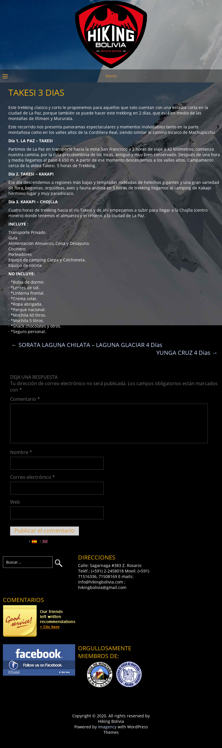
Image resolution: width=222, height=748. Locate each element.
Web (15, 502)
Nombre (21, 452)
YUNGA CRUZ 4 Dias (187, 353)
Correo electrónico (32, 477)
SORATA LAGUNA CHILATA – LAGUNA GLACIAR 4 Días (86, 345)
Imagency (107, 726)
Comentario (25, 399)
